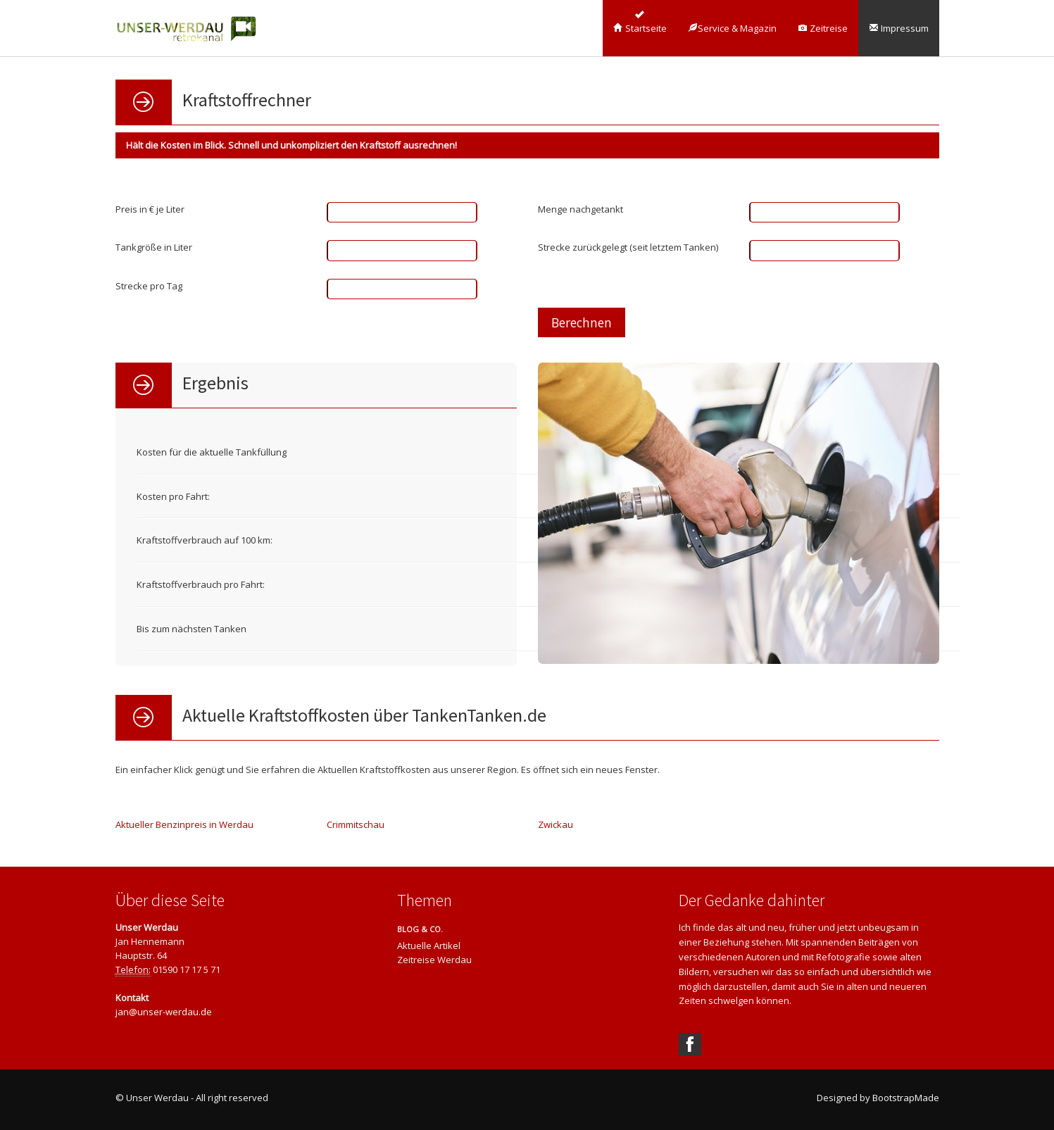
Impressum (899, 28)
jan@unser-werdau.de (163, 1011)
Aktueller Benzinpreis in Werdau (184, 824)
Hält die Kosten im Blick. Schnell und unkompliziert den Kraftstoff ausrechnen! (291, 145)
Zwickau (555, 824)
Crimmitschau (355, 824)
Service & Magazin (732, 28)
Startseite (640, 28)
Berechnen (581, 322)
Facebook (690, 1044)
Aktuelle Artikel (428, 945)
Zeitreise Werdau (434, 959)
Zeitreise (823, 28)
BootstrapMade (905, 1097)
